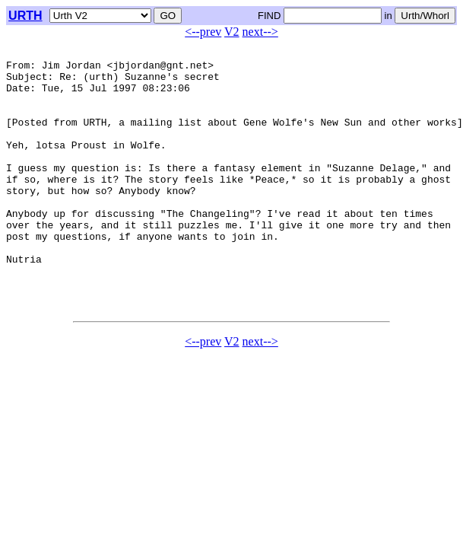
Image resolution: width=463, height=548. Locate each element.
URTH (25, 15)
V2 (231, 31)
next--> (260, 31)
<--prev (203, 31)
